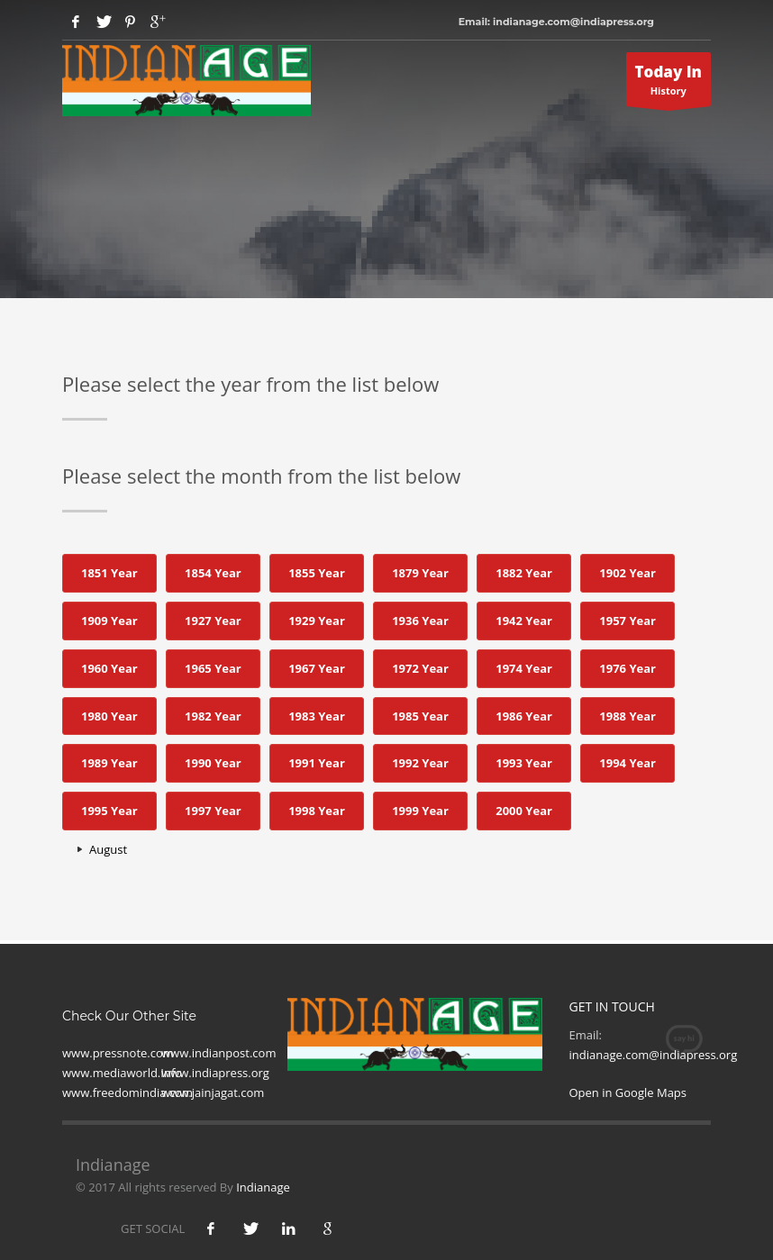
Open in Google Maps (628, 1092)
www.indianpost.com (218, 1053)
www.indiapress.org (215, 1073)
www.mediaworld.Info (122, 1073)
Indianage (263, 1187)
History (669, 83)
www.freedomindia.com (127, 1092)
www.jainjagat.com (212, 1092)
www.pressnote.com (118, 1053)
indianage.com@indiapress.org (653, 1055)
